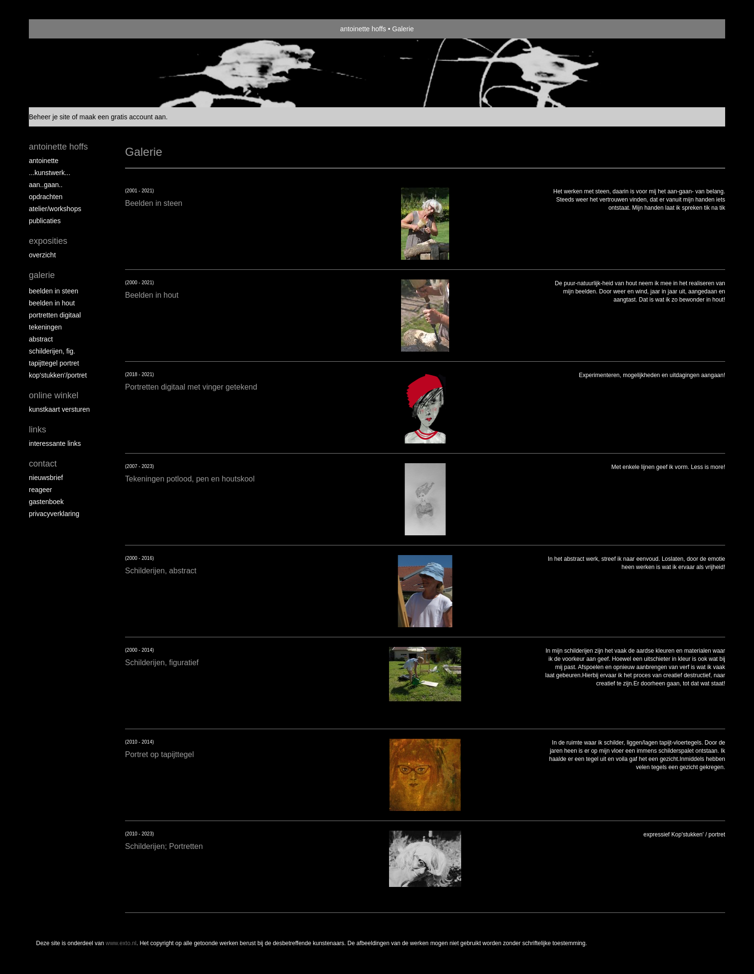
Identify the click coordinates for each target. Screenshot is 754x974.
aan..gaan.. (46, 185)
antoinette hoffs (363, 29)
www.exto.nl (121, 943)
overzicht (42, 255)
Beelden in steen (53, 291)
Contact (43, 463)
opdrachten (46, 197)
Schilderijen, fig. (52, 351)
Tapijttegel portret (54, 363)
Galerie (42, 275)
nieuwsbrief (46, 477)
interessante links (55, 443)
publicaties (45, 221)
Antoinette (44, 160)
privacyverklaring (54, 514)
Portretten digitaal (55, 315)
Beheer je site (49, 117)
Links (37, 429)
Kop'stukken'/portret (58, 375)
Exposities (48, 241)
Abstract (41, 339)
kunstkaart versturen (59, 409)
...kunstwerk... (49, 173)
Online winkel (53, 395)
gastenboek (46, 502)
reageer (40, 489)
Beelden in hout (52, 303)
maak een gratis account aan (122, 117)
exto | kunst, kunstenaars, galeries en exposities (56, 28)
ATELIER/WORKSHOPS (55, 209)
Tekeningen (45, 327)
